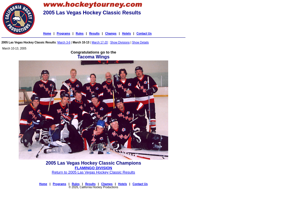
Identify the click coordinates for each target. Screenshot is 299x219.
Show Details (140, 42)
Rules (79, 33)
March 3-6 (63, 42)
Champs (110, 33)
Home (47, 33)
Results (94, 33)
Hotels (126, 33)
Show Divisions (120, 42)
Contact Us (144, 33)
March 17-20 (100, 42)
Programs (63, 33)
